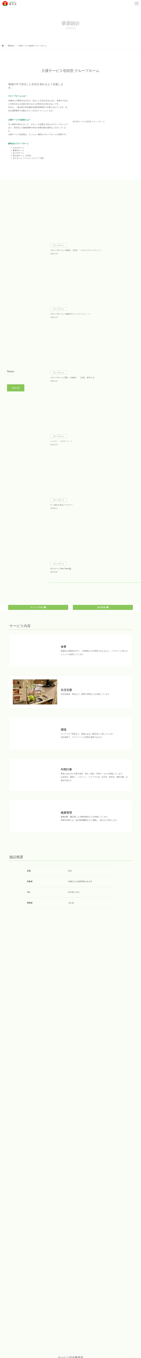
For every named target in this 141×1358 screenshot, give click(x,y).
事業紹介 (11, 46)
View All (16, 388)
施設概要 (102, 607)
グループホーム (58, 245)
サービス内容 (38, 607)
